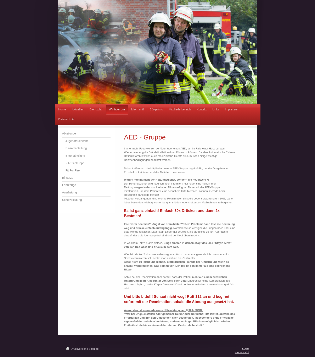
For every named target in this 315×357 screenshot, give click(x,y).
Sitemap (94, 348)
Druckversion (76, 348)
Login (245, 348)
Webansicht (242, 352)
